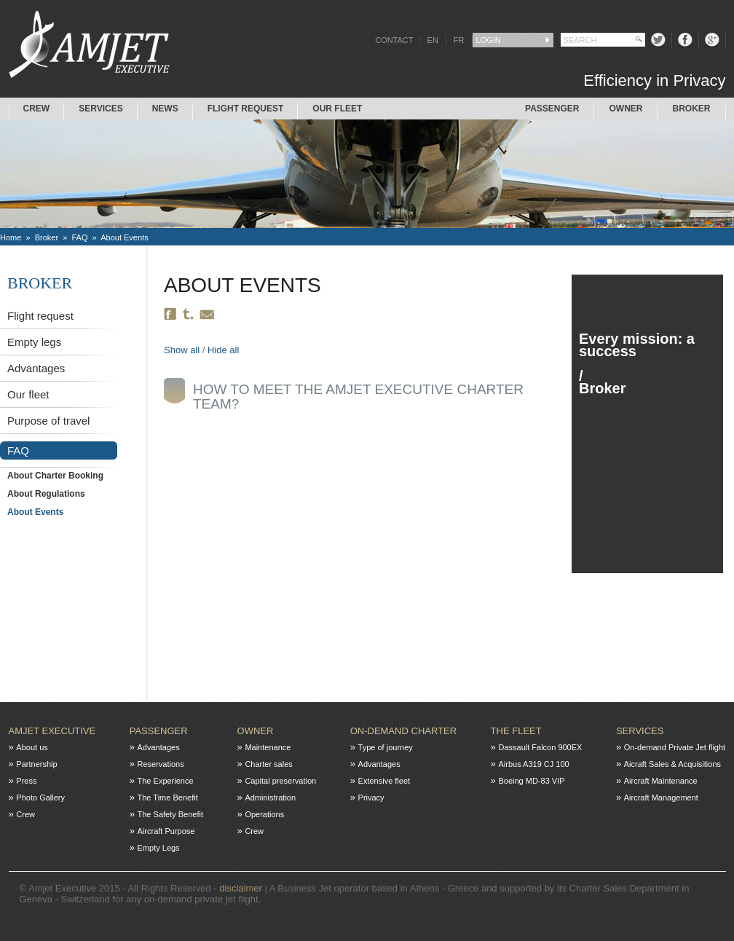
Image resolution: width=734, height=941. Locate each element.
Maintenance (268, 747)
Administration (270, 797)
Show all (182, 349)
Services (100, 108)
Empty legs (34, 342)
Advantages (36, 368)
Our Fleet (337, 108)
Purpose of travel (48, 420)
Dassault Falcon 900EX (540, 747)
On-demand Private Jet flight (674, 747)
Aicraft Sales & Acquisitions (672, 764)
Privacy (371, 797)
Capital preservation (280, 780)
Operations (264, 814)
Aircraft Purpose (166, 831)
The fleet (516, 730)
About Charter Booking (55, 475)
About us (31, 747)
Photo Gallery (40, 797)
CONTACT (394, 40)
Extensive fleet (384, 780)
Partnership (36, 764)
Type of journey (385, 747)
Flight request (246, 108)
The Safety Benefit (171, 814)
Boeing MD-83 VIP (531, 780)
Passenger (552, 108)
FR (459, 40)
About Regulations (46, 494)
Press (26, 780)
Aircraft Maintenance (661, 780)
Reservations (161, 764)
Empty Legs (159, 847)
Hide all (223, 349)
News (165, 108)
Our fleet (28, 394)
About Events (124, 237)
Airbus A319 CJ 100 (533, 764)
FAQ (79, 237)
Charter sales (268, 764)
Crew (36, 108)
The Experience (166, 780)
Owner (625, 108)
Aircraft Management (661, 797)
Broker (691, 108)
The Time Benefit (168, 797)
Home (10, 237)
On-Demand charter (403, 730)
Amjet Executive (52, 730)
